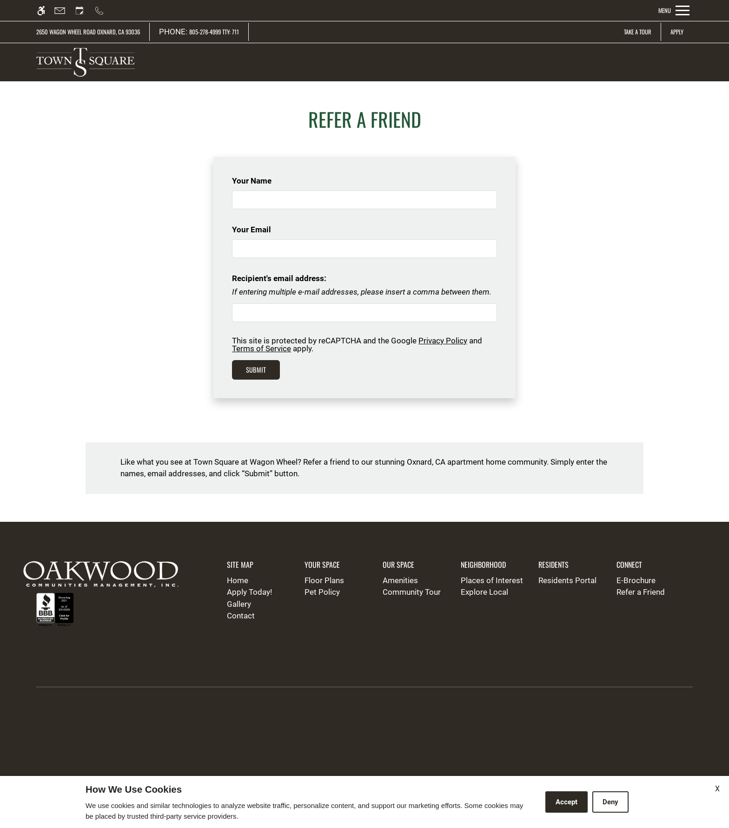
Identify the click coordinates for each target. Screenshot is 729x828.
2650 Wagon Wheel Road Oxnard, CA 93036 (88, 31)
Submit (256, 370)
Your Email (266, 229)
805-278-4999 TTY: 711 (214, 31)
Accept (566, 802)
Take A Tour (637, 31)
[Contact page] (63, 10)
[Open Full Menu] (674, 10)
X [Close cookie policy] (717, 788)
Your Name (267, 180)
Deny (610, 802)
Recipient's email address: (279, 278)
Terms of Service (261, 348)
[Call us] (103, 10)
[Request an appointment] (83, 10)
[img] (85, 62)
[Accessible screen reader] (45, 10)
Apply (676, 31)
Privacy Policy (442, 340)
